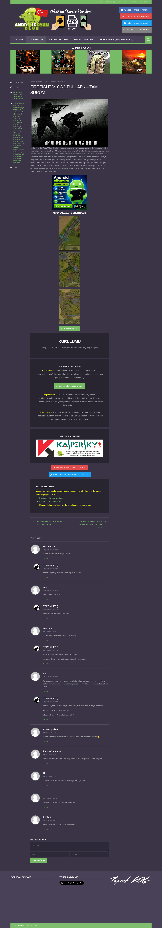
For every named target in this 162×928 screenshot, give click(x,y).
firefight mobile (18, 156)
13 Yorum (16, 87)
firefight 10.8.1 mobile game (17, 129)
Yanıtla (45, 558)
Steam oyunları (18, 96)
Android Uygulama (58, 40)
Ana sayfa (99, 2)
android (15, 103)
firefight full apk (18, 152)
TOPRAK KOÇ (110, 2)
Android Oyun (36, 40)
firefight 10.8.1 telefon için (17, 133)
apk (21, 105)
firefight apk (20, 143)
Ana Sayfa (18, 40)
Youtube (59, 498)
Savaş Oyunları (18, 94)
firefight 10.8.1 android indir (18, 114)
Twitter (52, 498)
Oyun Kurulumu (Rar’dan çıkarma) (116, 40)
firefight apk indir (18, 150)
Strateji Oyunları (18, 98)
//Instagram (144, 2)
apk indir (16, 108)
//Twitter (133, 2)
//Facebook (122, 2)
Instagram (43, 501)
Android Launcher (83, 40)
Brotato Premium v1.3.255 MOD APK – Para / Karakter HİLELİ (91, 525)
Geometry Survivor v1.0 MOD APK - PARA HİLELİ (49, 523)
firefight (21, 108)
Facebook (43, 498)
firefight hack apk (18, 154)
